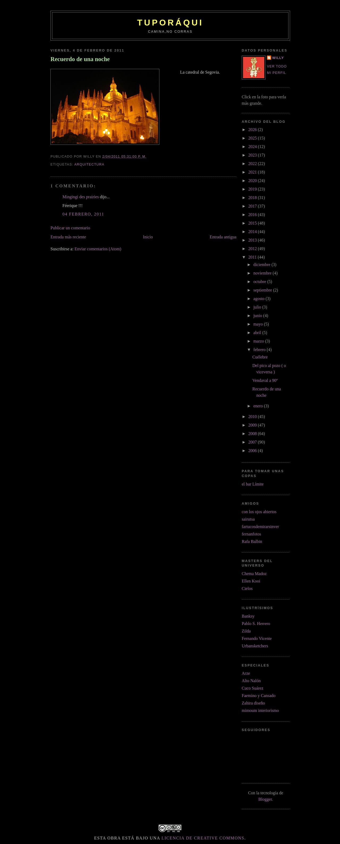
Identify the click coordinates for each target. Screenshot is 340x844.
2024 (253, 146)
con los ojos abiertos (259, 511)
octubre (260, 281)
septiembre (263, 290)
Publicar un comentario (70, 228)
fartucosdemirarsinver (260, 526)
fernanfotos (251, 534)
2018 (253, 197)
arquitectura (89, 164)
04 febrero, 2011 (83, 214)
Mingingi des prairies (80, 197)
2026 (253, 129)
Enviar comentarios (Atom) (98, 249)
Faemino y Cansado (258, 695)
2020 (253, 180)
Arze (246, 673)
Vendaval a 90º (265, 380)
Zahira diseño (253, 703)
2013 (253, 240)
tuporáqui (170, 22)
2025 (253, 138)
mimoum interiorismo (260, 710)
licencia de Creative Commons (203, 838)
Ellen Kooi (251, 581)
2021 (253, 172)
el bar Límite (253, 484)
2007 (253, 442)
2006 (253, 450)
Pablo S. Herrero (256, 623)
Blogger (265, 799)
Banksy (248, 616)
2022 (253, 163)
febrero (260, 349)
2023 (253, 155)
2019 (253, 189)
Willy (278, 58)
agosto (259, 298)
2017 (253, 206)
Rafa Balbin (252, 541)
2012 (253, 248)
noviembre (263, 273)
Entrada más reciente (68, 237)
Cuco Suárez (252, 688)
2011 (253, 257)
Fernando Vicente (257, 638)
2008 (253, 433)
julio (257, 307)
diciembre (262, 264)
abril (257, 332)
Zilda (246, 631)
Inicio (148, 237)
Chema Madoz (254, 573)
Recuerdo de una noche (80, 59)
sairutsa (248, 519)
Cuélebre (260, 357)
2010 (253, 416)
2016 (253, 214)
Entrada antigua (223, 237)
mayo (258, 324)
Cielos (247, 588)
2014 (253, 231)
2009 (253, 425)
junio (258, 315)
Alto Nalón (251, 680)
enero (258, 406)
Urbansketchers (255, 646)
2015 (253, 223)
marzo (259, 341)
